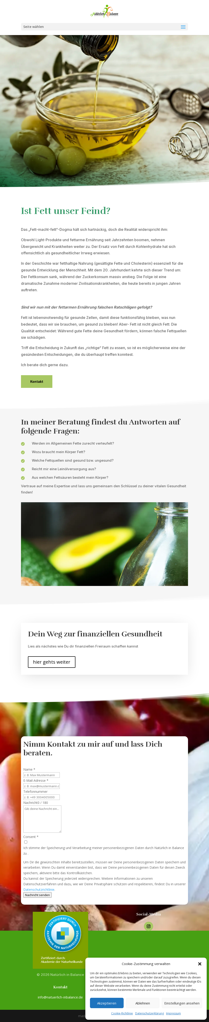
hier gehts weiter (51, 662)
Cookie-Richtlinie (122, 1013)
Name (29, 769)
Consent (31, 837)
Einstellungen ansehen (182, 1003)
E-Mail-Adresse (35, 780)
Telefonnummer (35, 791)
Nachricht (30, 802)
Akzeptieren (106, 1003)
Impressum (173, 1013)
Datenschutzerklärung (149, 1013)
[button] (199, 964)
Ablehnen (142, 1003)
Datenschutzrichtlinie (38, 889)
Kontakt (36, 381)
